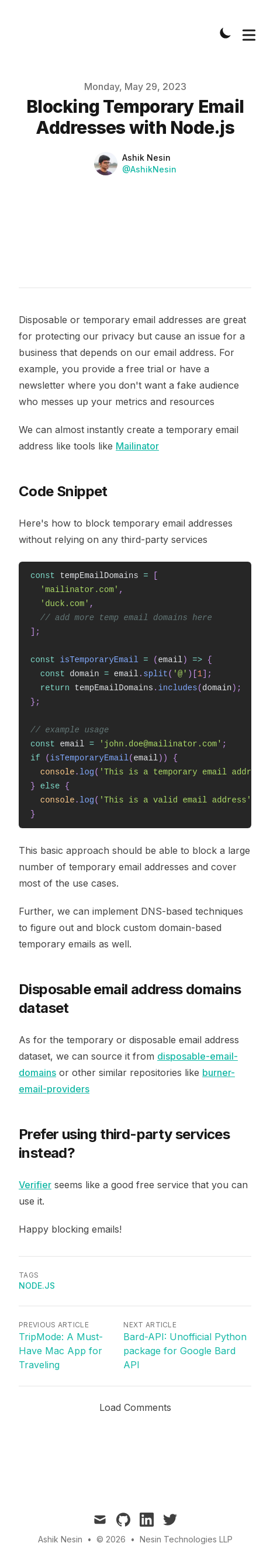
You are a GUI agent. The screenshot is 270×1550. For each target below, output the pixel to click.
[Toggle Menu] (249, 32)
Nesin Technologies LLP (186, 1539)
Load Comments (135, 1407)
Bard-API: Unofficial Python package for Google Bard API (185, 1351)
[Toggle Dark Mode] (225, 32)
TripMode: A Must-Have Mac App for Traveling (61, 1351)
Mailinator (137, 446)
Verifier (35, 1185)
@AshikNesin (149, 169)
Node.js (37, 1285)
